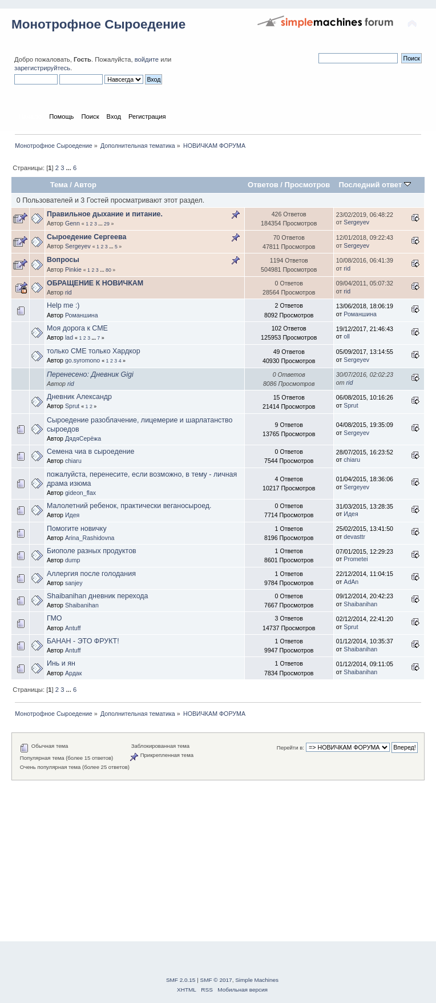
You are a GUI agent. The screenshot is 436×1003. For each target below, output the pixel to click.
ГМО (54, 618)
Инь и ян (61, 663)
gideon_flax (80, 492)
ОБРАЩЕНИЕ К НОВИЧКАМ (95, 283)
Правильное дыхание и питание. (105, 214)
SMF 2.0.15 (181, 980)
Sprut (72, 405)
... (69, 167)
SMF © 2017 (216, 980)
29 (107, 224)
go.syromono (82, 360)
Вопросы (63, 260)
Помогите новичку (77, 529)
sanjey (74, 582)
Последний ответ (374, 184)
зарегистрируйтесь (42, 68)
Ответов (263, 184)
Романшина (81, 315)
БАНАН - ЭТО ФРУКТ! (83, 641)
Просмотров (307, 184)
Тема (59, 184)
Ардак (73, 673)
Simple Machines (256, 980)
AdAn (351, 581)
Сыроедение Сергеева (86, 237)
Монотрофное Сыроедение (98, 24)
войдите (147, 59)
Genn (72, 223)
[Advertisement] (218, 860)
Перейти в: (290, 747)
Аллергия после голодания (91, 574)
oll (347, 336)
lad (69, 337)
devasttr (354, 536)
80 (108, 270)
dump (72, 560)
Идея (72, 514)
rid (347, 268)
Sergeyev (356, 222)
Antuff (73, 628)
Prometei (356, 558)
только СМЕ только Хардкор (93, 351)
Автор (85, 184)
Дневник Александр (79, 397)
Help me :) (63, 305)
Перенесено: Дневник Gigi (90, 374)
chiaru (73, 460)
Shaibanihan (82, 605)
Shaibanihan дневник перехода (97, 596)
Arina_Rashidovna (90, 537)
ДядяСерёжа (83, 438)
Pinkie (73, 269)
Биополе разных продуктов (91, 551)
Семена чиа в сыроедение (90, 452)
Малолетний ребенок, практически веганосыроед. (129, 506)
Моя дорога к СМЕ (77, 328)
